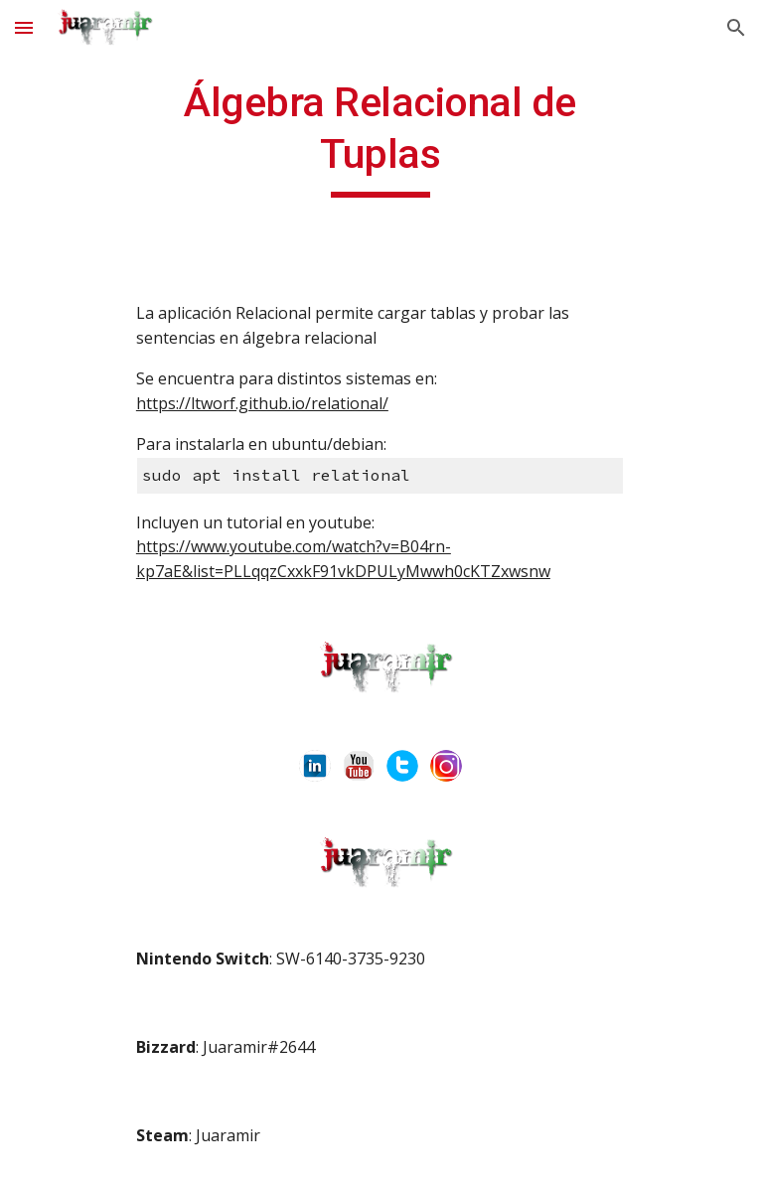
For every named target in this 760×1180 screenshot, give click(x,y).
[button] (24, 27)
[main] (380, 137)
